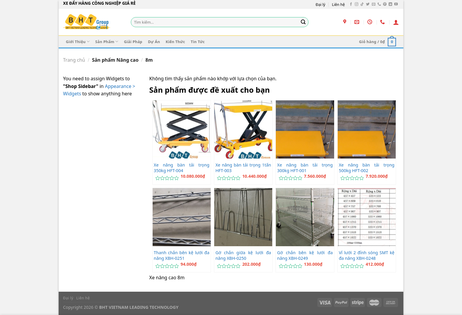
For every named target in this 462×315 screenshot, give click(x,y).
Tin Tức (198, 41)
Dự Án (154, 41)
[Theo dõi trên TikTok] (362, 4)
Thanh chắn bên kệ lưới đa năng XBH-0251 (181, 255)
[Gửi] (303, 22)
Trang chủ (74, 60)
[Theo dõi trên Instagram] (356, 4)
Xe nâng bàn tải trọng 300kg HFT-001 (305, 167)
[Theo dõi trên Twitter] (367, 4)
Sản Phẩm (106, 41)
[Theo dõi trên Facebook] (351, 4)
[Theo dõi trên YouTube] (396, 4)
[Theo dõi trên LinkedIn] (390, 4)
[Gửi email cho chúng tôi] (373, 4)
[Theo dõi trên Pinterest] (385, 4)
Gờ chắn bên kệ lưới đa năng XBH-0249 (305, 255)
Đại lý (320, 4)
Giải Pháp (133, 41)
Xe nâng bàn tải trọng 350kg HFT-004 (181, 167)
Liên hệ (338, 4)
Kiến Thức (175, 41)
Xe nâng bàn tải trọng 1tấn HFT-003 (243, 167)
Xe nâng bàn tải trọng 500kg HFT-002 (367, 167)
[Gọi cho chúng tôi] (379, 4)
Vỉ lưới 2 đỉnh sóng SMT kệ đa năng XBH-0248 (367, 255)
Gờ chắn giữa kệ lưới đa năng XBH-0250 (243, 255)
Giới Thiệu (78, 41)
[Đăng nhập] (396, 22)
